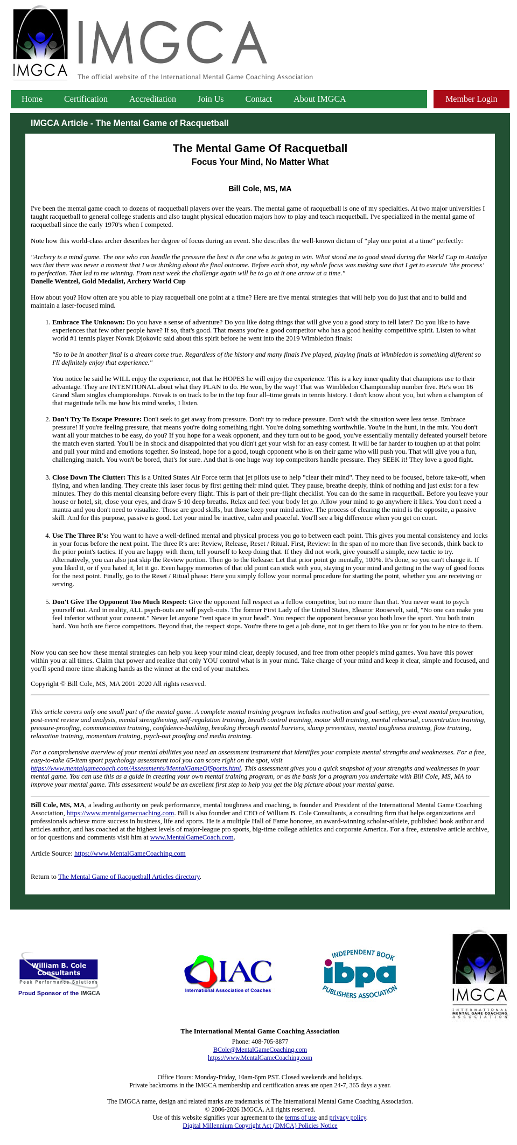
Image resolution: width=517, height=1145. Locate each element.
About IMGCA (320, 98)
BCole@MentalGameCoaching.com (260, 1049)
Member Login (471, 98)
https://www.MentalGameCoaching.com (130, 853)
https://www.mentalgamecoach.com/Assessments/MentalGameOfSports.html (136, 768)
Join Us (210, 98)
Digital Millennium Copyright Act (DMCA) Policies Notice (260, 1125)
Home (32, 98)
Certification (86, 98)
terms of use (301, 1117)
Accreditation (152, 98)
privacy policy (348, 1117)
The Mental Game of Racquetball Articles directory (129, 876)
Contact (259, 98)
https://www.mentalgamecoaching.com (120, 813)
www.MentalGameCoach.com (192, 837)
